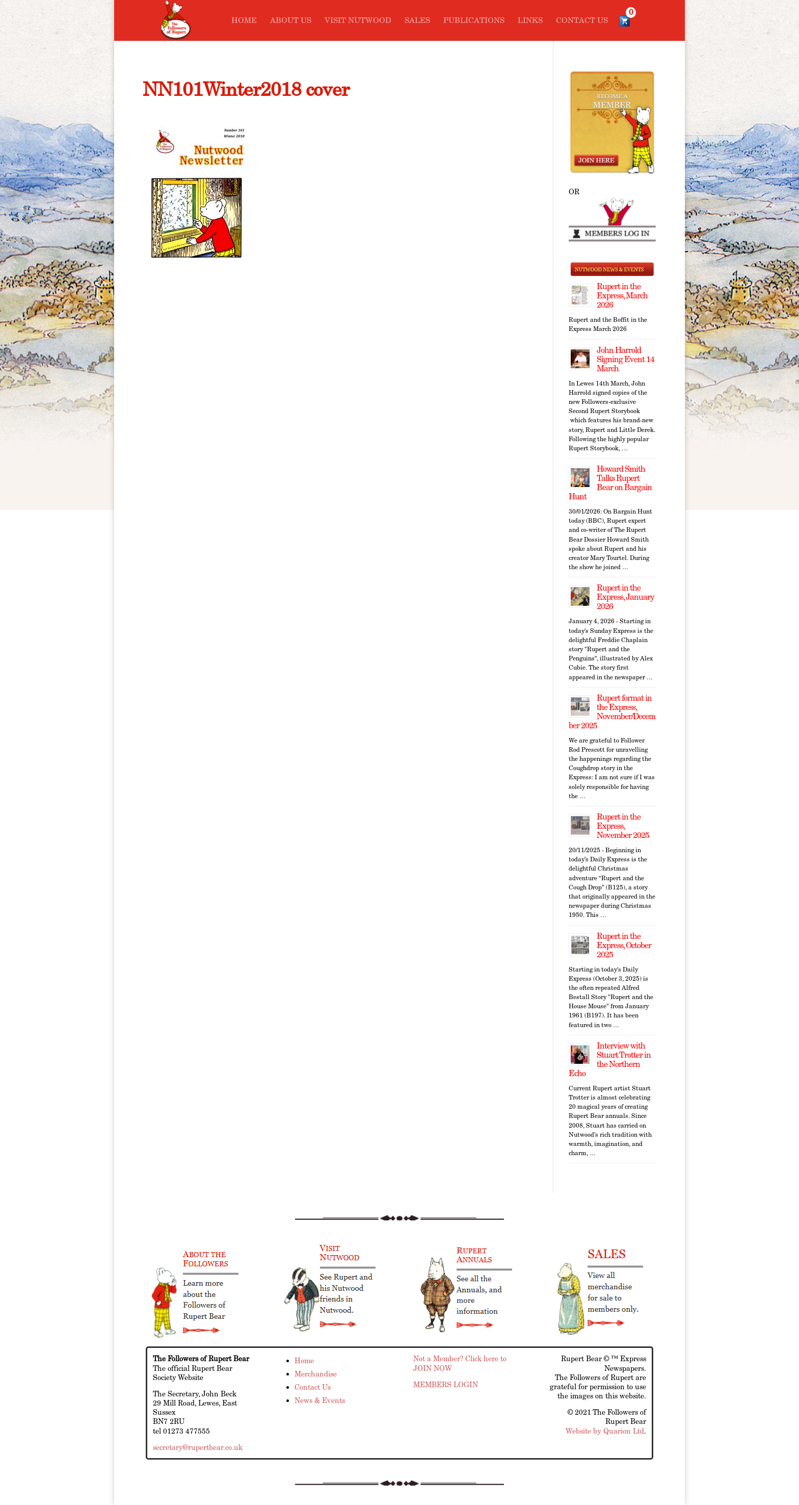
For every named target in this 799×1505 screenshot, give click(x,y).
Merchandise (316, 1374)
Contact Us (582, 21)
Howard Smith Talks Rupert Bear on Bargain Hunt (610, 482)
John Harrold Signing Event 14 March (625, 359)
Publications (473, 21)
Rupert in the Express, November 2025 (623, 826)
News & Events (320, 1400)
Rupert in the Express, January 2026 (625, 597)
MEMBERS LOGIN (445, 1384)
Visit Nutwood (358, 21)
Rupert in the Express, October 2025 (624, 945)
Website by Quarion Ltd (605, 1431)
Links (530, 21)
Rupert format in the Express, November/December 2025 (612, 711)
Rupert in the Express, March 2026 (622, 296)
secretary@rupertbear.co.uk (198, 1447)
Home (244, 21)
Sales (417, 21)
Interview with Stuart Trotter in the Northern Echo (610, 1059)
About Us (290, 21)
